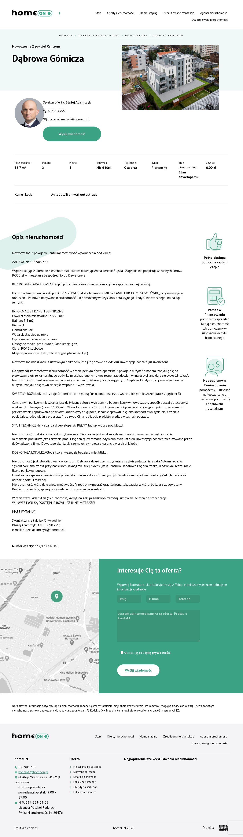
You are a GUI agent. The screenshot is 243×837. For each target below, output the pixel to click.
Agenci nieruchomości (214, 13)
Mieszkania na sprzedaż (87, 767)
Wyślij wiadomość (72, 134)
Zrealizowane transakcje (178, 13)
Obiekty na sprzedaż (85, 787)
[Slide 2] (158, 104)
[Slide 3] (166, 104)
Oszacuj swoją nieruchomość (210, 20)
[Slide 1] (151, 104)
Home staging (149, 13)
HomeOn (66, 35)
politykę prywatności (154, 652)
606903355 (56, 111)
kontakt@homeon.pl (33, 772)
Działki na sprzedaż (84, 777)
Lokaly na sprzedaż (84, 782)
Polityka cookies (26, 828)
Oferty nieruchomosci (120, 13)
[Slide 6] (189, 104)
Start (98, 13)
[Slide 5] (181, 104)
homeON (119, 828)
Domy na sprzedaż (84, 772)
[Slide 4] (174, 104)
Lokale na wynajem (84, 792)
